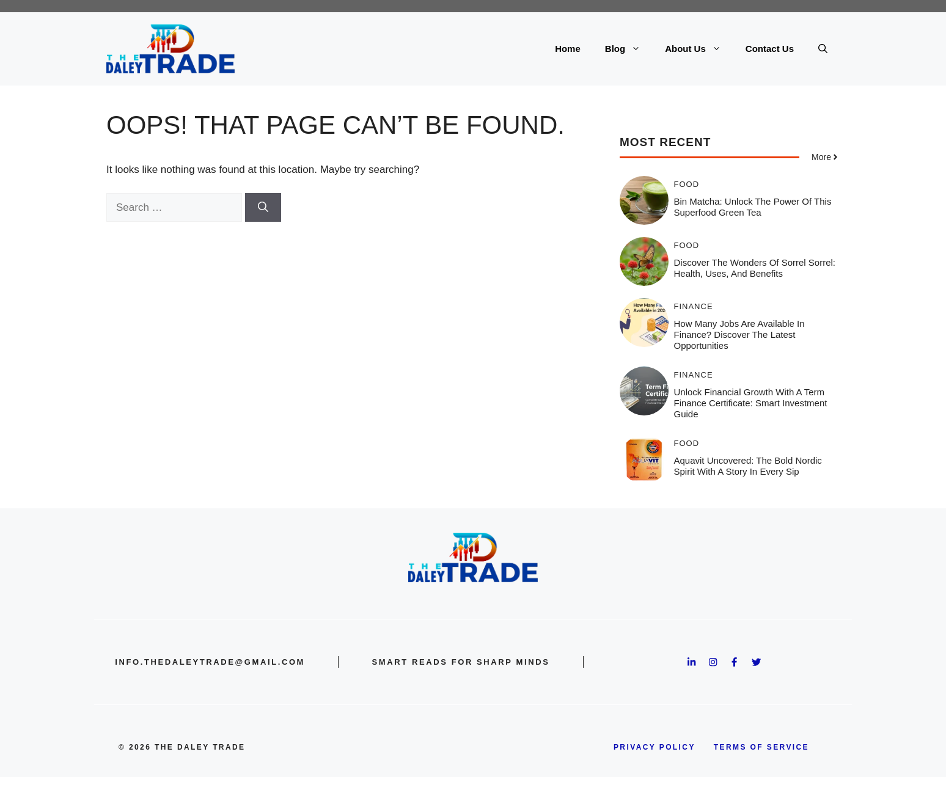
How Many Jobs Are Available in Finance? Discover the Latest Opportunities (739, 334)
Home (568, 48)
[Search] (263, 207)
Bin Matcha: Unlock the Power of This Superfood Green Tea (753, 206)
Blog (629, 49)
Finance (693, 306)
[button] (823, 49)
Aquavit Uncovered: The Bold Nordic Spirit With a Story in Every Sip (748, 466)
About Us (699, 49)
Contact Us (770, 48)
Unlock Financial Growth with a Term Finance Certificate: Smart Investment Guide (750, 403)
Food (687, 184)
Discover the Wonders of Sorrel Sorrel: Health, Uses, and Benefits (755, 268)
